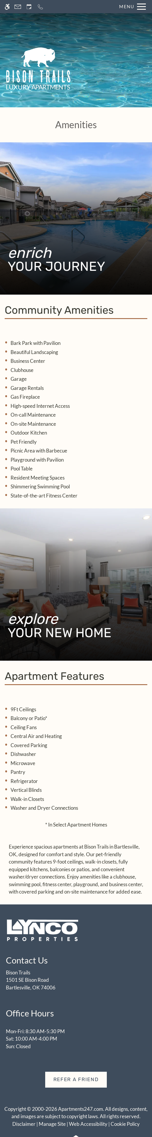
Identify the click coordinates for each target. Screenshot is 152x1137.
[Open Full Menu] (131, 6)
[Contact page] (17, 6)
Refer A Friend (76, 1079)
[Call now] (40, 6)
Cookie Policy (125, 1124)
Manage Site (52, 1124)
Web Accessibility (88, 1124)
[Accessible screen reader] (7, 6)
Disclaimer (24, 1124)
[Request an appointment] (29, 6)
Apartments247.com (80, 1109)
